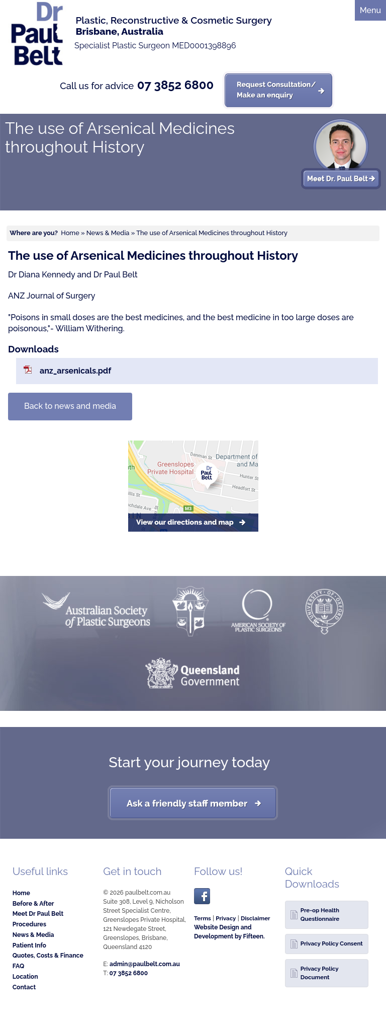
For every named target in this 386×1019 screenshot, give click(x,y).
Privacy (226, 918)
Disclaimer (255, 918)
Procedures (29, 924)
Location (25, 976)
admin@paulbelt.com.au (145, 964)
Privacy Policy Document (320, 973)
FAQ (19, 966)
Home (70, 233)
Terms (202, 918)
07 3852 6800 (175, 85)
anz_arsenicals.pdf (75, 371)
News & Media (108, 233)
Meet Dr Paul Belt (38, 913)
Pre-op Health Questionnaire (320, 914)
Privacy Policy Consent (332, 943)
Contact (24, 987)
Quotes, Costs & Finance (48, 955)
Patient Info (29, 945)
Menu (370, 10)
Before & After (33, 903)
